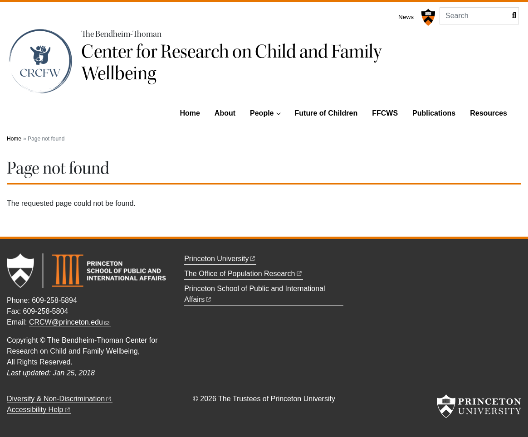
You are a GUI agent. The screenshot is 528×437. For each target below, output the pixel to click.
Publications (433, 113)
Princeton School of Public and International (255, 294)
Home (190, 113)
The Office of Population (243, 273)
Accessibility (39, 409)
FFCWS (385, 113)
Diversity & (59, 399)
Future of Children (326, 113)
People (262, 113)
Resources (488, 113)
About (225, 113)
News (406, 17)
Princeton (220, 258)
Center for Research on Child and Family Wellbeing (231, 62)
